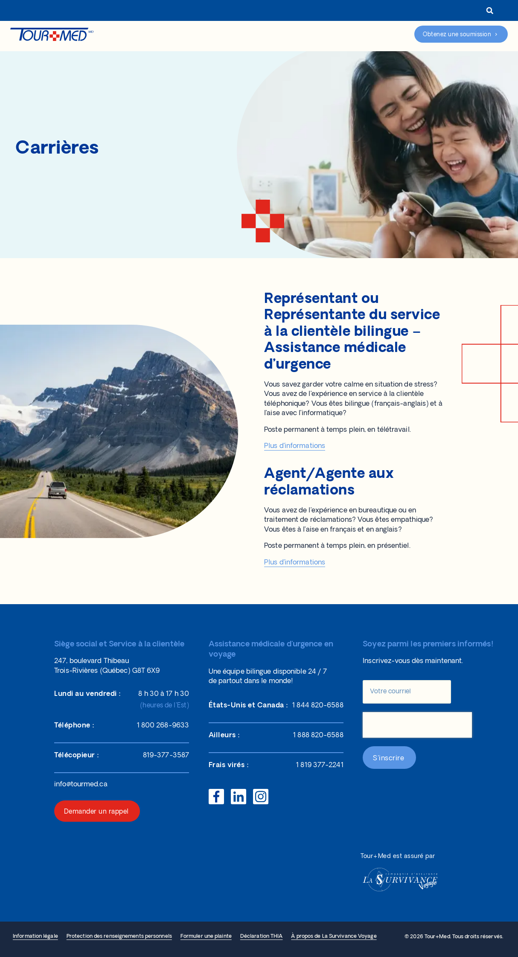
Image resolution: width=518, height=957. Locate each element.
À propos (244, 11)
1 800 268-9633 (413, 11)
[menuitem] (461, 11)
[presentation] (417, 725)
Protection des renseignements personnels (119, 936)
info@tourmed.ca (81, 784)
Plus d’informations (294, 446)
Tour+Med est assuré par (398, 856)
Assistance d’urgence (376, 35)
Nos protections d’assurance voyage (170, 35)
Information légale (35, 936)
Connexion (357, 11)
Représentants (296, 11)
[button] (490, 10)
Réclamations (317, 35)
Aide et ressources (259, 35)
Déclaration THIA (261, 936)
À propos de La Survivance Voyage (333, 936)
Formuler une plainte (206, 936)
